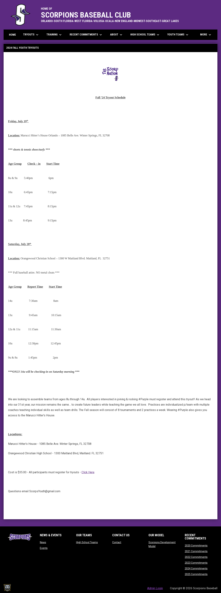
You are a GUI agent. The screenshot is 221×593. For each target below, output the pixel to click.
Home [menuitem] (12, 34)
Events (44, 548)
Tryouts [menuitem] (31, 35)
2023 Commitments (196, 562)
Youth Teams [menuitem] (178, 35)
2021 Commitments (196, 551)
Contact (116, 542)
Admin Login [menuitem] (155, 588)
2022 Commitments (196, 557)
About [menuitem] (116, 35)
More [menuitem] (206, 35)
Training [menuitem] (54, 35)
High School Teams (87, 542)
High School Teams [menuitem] (145, 35)
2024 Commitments (196, 568)
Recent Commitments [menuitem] (86, 35)
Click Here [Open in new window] (88, 472)
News (43, 542)
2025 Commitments (196, 574)
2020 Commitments (196, 545)
